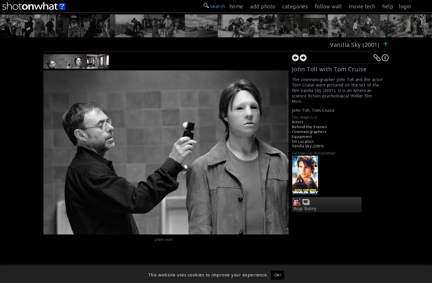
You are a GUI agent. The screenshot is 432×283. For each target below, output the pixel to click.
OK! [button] (277, 275)
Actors (298, 122)
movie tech (362, 6)
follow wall (328, 6)
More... (298, 101)
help (387, 6)
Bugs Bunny (305, 208)
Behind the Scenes (309, 126)
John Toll (300, 110)
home (236, 6)
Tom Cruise (323, 110)
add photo (263, 6)
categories (295, 6)
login (405, 6)
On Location (303, 141)
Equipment (302, 136)
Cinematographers (309, 131)
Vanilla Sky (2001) (354, 45)
